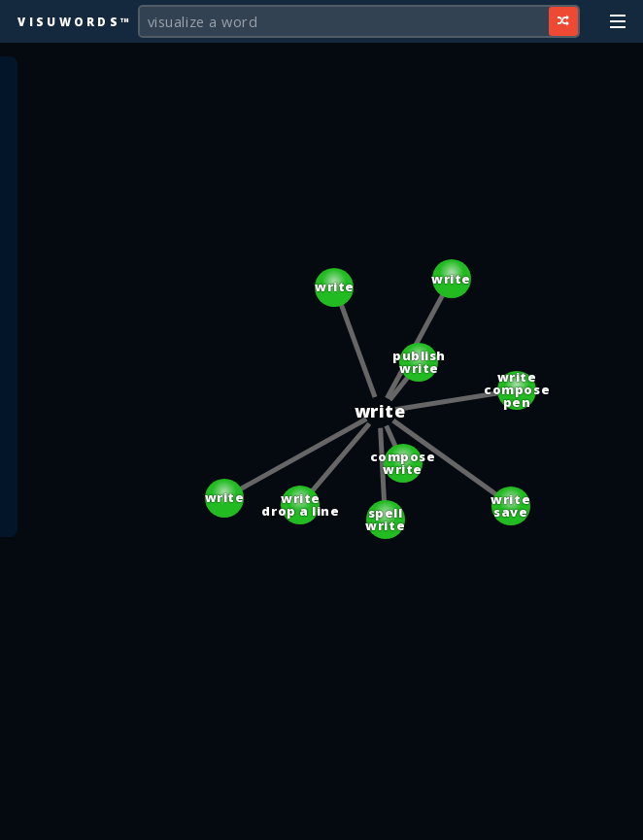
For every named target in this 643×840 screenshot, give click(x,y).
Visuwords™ (74, 21)
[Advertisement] (321, 815)
